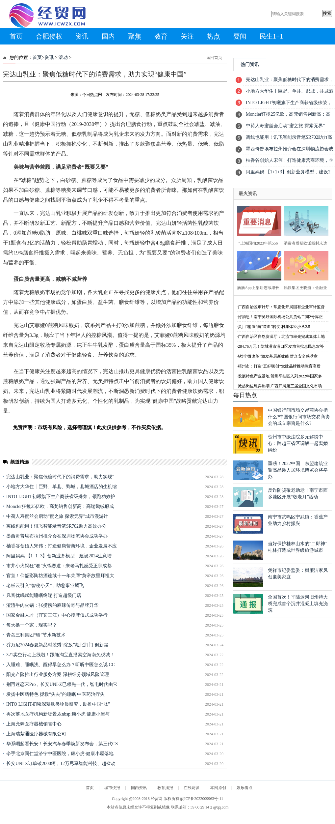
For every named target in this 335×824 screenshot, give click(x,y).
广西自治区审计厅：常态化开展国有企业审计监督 (281, 307)
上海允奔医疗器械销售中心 (34, 723)
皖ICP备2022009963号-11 (201, 798)
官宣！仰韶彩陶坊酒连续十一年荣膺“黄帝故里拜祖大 (60, 575)
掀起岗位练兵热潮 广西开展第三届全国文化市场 (280, 386)
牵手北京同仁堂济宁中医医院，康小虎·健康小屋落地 (60, 753)
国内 (108, 36)
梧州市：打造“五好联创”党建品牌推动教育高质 (279, 366)
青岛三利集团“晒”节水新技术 (35, 635)
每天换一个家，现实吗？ (31, 625)
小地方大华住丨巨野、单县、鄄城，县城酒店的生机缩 (61, 486)
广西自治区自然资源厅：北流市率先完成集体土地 (281, 336)
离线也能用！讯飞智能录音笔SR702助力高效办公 (56, 526)
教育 (161, 36)
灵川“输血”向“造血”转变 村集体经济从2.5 (274, 326)
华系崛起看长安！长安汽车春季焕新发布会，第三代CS (62, 743)
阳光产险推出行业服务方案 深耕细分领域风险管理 (57, 674)
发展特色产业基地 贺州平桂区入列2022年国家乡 (280, 376)
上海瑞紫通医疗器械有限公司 (36, 733)
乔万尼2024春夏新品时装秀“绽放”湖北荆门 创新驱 (57, 644)
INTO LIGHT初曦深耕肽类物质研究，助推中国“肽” (58, 704)
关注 (187, 36)
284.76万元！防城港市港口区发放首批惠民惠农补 (281, 346)
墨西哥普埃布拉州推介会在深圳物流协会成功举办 (57, 536)
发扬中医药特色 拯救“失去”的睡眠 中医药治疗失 (55, 694)
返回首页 (214, 57)
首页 (16, 36)
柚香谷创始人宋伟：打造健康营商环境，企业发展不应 (61, 546)
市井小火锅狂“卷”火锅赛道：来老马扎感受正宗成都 (59, 565)
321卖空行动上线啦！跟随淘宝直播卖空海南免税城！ (60, 654)
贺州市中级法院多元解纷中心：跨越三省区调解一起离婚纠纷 (298, 443)
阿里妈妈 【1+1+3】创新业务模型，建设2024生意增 (59, 555)
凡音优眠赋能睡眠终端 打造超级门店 (43, 595)
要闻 (239, 36)
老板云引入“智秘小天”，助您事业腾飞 (45, 585)
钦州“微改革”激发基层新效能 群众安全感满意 (278, 356)
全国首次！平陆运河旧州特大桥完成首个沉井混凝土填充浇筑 (298, 604)
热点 (213, 36)
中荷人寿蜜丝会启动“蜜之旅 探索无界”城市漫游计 (57, 516)
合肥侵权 (49, 36)
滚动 (63, 57)
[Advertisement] (115, 784)
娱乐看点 (244, 787)
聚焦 (134, 36)
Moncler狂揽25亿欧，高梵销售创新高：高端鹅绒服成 (60, 506)
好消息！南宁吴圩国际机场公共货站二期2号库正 (280, 316)
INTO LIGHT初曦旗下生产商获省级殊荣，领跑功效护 (60, 496)
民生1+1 (271, 36)
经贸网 (157, 798)
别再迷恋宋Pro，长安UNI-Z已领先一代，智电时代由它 (61, 684)
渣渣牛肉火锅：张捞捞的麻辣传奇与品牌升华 (52, 605)
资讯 (82, 36)
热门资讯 (250, 64)
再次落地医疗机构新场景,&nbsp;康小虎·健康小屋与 (58, 714)
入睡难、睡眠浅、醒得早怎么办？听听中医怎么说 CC (60, 664)
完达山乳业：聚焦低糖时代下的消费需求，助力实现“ (60, 476)
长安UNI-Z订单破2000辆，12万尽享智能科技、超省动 (61, 763)
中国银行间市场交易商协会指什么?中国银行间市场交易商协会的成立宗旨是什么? (299, 417)
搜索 (327, 13)
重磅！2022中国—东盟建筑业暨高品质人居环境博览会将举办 (298, 470)
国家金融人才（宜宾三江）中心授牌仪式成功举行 (57, 615)
